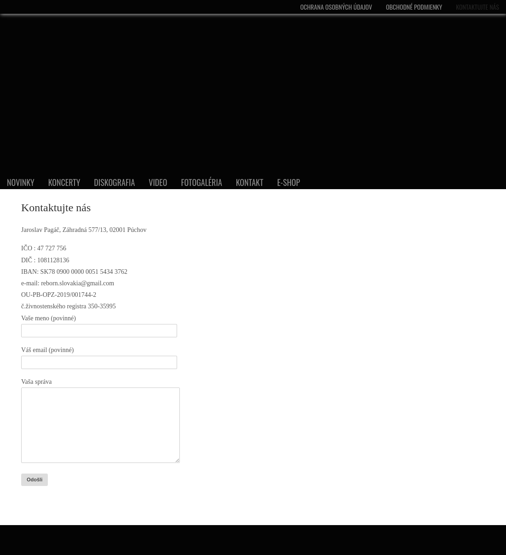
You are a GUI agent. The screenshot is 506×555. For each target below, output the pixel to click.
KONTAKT (250, 182)
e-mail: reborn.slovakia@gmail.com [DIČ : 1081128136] (67, 283)
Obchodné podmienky (414, 7)
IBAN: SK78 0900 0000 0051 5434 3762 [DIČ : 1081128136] (74, 271)
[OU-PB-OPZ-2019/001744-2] (210, 295)
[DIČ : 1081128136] (210, 260)
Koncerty (64, 182)
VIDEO (158, 182)
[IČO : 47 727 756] (210, 248)
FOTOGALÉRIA (201, 182)
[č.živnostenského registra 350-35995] (210, 306)
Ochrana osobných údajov (336, 7)
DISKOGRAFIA (114, 182)
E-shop (288, 182)
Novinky (20, 182)
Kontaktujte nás (477, 7)
